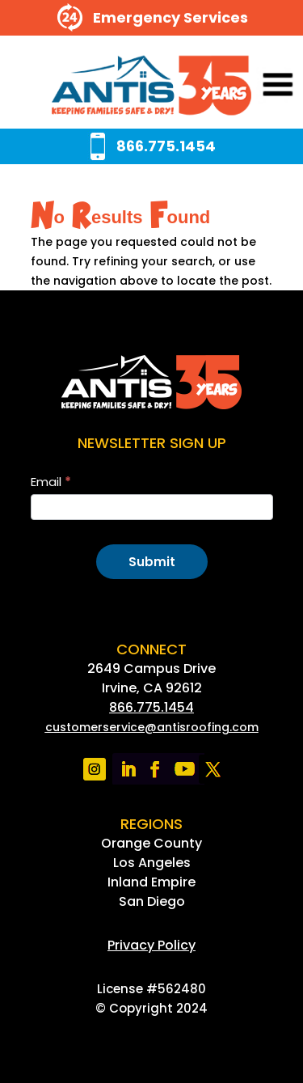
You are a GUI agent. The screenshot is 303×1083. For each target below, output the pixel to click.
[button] (255, 86)
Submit (151, 561)
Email (51, 481)
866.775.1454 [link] (151, 707)
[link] (151, 86)
